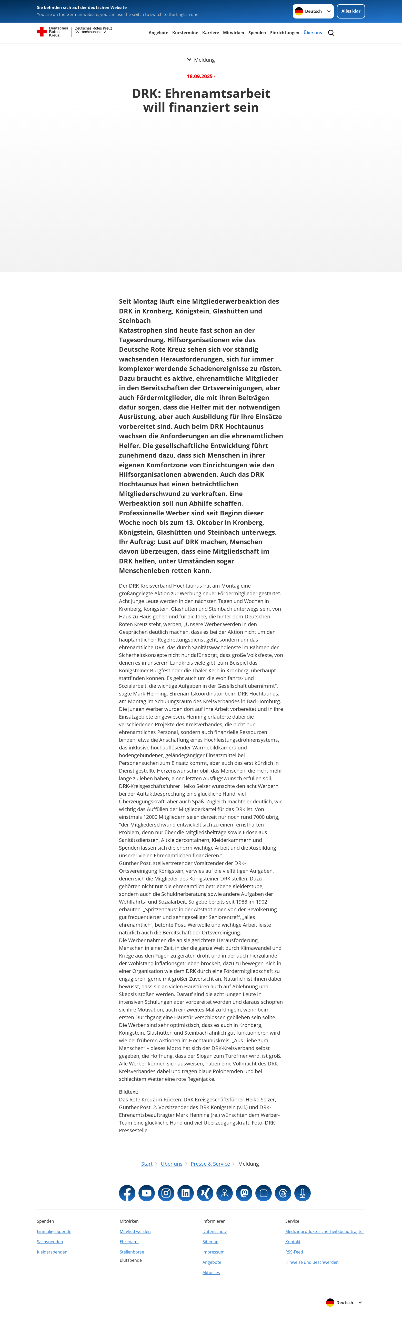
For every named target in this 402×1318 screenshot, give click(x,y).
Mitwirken (233, 32)
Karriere (210, 32)
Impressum (214, 1252)
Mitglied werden (135, 1231)
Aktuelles (211, 1272)
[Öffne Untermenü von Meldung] (201, 49)
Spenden (257, 32)
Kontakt (292, 1242)
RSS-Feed (294, 1252)
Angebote (158, 32)
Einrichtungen (284, 32)
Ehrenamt (129, 1242)
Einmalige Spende (54, 1231)
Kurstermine (185, 32)
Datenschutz (215, 1231)
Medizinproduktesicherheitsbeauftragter (324, 1231)
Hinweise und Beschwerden (312, 1262)
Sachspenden (50, 1242)
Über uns (313, 32)
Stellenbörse (132, 1252)
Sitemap (210, 1242)
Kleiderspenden (52, 1252)
